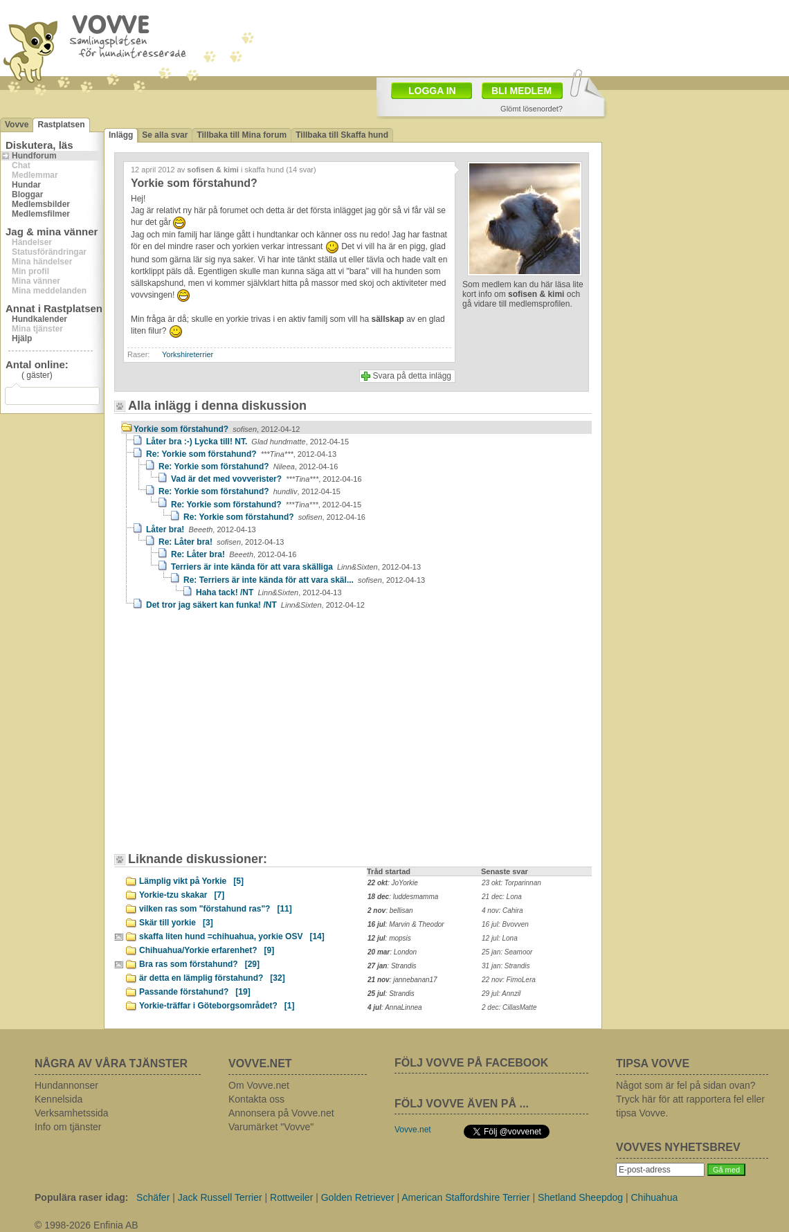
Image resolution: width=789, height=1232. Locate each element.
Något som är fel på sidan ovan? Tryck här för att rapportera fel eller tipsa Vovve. (690, 1099)
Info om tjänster (68, 1126)
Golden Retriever (357, 1197)
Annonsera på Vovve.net (281, 1112)
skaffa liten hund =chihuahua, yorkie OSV (232, 936)
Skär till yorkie (176, 922)
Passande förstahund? (195, 992)
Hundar (26, 185)
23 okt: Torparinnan (511, 883)
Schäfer (153, 1197)
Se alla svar (165, 135)
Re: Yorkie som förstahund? (241, 454)
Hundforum (34, 156)
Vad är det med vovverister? (266, 479)
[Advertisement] (239, 737)
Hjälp (22, 338)
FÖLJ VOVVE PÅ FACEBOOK (471, 1063)
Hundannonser (66, 1085)
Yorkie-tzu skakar (181, 895)
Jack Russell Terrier (220, 1197)
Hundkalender (39, 319)
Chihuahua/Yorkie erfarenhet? (206, 950)
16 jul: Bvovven (505, 924)
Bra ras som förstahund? (199, 964)
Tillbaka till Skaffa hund (342, 135)
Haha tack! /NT (269, 592)
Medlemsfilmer (41, 214)
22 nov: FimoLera (509, 980)
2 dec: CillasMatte (509, 1007)
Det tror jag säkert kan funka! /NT (255, 605)
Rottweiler (291, 1197)
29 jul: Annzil (501, 993)
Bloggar (27, 194)
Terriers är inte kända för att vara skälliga (296, 567)
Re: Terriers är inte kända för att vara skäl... (304, 580)
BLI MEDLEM (521, 90)
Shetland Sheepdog (580, 1197)
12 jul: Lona (500, 938)
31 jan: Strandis (506, 966)
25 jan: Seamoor (507, 952)
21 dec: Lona (502, 896)
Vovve (16, 124)
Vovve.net (412, 1129)
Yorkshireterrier (187, 354)
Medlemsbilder (41, 204)
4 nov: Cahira (502, 910)
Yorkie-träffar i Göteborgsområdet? (216, 1006)
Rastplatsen (60, 124)
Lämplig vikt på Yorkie (191, 881)
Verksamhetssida (72, 1112)
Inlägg (121, 135)
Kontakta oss (256, 1099)
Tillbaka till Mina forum (242, 135)
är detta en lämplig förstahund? (212, 978)
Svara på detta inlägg (412, 376)
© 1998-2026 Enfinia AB (86, 1225)
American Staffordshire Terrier (465, 1197)
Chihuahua (654, 1197)
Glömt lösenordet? (531, 109)
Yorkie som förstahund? (217, 429)
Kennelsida (58, 1099)
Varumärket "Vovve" (271, 1126)
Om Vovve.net (258, 1085)
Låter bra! (201, 529)
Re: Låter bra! (221, 542)
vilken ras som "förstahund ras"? (215, 909)
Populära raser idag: (81, 1197)
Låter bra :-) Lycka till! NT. (247, 441)
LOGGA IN (432, 90)
